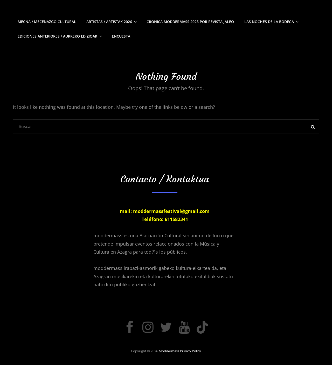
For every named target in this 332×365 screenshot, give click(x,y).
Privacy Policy (190, 351)
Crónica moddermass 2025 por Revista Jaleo (190, 21)
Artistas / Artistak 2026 (111, 21)
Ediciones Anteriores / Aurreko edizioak (60, 36)
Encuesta (121, 36)
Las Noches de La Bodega (271, 21)
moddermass (169, 351)
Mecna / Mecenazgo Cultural (47, 21)
